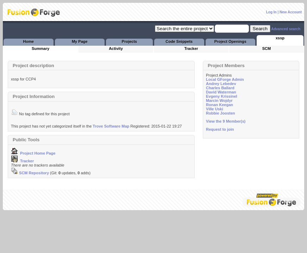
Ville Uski (214, 109)
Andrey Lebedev (221, 84)
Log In (271, 12)
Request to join (220, 129)
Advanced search (285, 29)
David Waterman (221, 92)
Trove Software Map (111, 126)
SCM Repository (30, 173)
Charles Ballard (220, 88)
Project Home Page (33, 153)
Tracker (22, 161)
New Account (291, 12)
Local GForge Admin (225, 79)
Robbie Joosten (220, 113)
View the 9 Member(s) (225, 121)
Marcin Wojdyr (219, 100)
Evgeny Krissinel (221, 96)
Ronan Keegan (219, 105)
